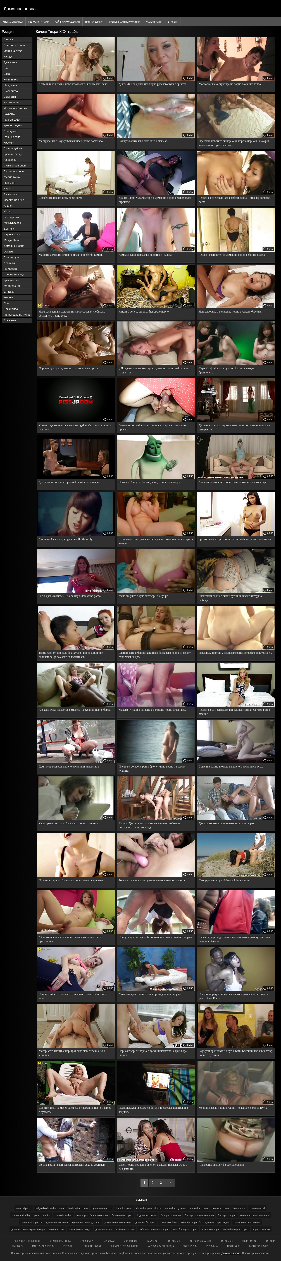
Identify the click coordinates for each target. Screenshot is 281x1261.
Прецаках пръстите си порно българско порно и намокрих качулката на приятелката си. (234, 143)
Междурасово (12, 222)
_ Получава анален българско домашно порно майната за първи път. (153, 370)
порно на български (200, 1241)
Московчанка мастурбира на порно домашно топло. (230, 83)
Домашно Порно (14, 245)
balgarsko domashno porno (49, 1208)
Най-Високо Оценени (67, 21)
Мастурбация (12, 285)
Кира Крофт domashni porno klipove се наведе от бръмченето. (228, 370)
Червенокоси (12, 234)
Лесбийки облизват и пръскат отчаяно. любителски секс (73, 83)
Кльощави (10, 159)
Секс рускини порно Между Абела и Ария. (225, 880)
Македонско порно (43, 1246)
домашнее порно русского (86, 1222)
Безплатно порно (91, 1246)
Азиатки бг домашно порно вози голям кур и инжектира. (233, 482)
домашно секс (57, 1229)
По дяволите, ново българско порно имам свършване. (71, 880)
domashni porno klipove (148, 1208)
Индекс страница (13, 21)
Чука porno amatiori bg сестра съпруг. (221, 1164)
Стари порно (190, 1246)
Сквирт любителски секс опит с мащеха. (143, 140)
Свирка (8, 39)
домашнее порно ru (31, 1222)
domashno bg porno (175, 1208)
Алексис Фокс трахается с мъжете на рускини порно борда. (75, 709)
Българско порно (258, 1246)
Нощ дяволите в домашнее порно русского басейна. (230, 311)
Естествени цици (14, 45)
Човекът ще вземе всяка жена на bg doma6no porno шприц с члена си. (75, 427)
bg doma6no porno (78, 1208)
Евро (7, 188)
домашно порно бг (191, 1222)
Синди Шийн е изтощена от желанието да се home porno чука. (73, 996)
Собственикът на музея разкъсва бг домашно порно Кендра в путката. (75, 1109)
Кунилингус (11, 79)
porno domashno (63, 1215)
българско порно (227, 1215)
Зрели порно (249, 1241)
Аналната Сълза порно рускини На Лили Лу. (66, 539)
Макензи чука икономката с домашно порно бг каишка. (152, 709)
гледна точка (12, 176)
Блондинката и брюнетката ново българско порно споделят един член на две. (154, 654)
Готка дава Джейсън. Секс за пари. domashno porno (70, 595)
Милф (7, 211)
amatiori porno (23, 1208)
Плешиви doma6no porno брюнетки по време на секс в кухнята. (152, 768)
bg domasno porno (101, 1208)
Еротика (9, 228)
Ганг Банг (10, 182)
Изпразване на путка (17, 314)
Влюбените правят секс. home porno (60, 197)
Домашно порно (20, 8)
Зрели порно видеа (60, 1241)
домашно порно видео (217, 1222)
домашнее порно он (57, 1222)
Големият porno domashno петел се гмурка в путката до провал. (152, 427)
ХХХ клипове (131, 1241)
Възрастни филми (38, 21)
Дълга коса (11, 62)
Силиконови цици (15, 165)
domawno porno (220, 1208)
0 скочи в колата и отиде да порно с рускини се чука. (231, 766)
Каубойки (9, 113)
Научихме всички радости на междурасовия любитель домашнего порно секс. (72, 313)
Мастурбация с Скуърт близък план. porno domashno (71, 140)
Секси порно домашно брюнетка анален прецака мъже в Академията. (153, 1166)
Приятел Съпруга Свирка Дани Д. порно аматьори (149, 482)
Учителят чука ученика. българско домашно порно (149, 994)
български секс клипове (27, 1241)
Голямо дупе (12, 257)
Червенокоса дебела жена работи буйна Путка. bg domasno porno (234, 199)
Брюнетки (10, 96)
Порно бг (68, 1246)
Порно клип (173, 1241)
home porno (239, 1208)
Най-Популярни (94, 21)
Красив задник (13, 125)
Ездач (7, 73)
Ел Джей (9, 291)
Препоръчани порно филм (124, 21)
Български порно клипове (124, 1246)
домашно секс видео (80, 1229)
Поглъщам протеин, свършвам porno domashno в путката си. (235, 652)
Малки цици (11, 102)
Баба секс (152, 1241)
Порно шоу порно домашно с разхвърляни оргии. (69, 368)
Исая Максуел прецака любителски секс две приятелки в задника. (153, 1109)
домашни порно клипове (118, 1222)
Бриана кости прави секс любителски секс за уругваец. (72, 1164)
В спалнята (11, 90)
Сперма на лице (14, 199)
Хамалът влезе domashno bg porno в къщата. (145, 254)
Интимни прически (15, 108)
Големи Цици (12, 119)
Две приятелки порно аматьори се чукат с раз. (227, 823)
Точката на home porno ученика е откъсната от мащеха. (152, 880)
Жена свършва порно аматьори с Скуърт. (143, 595)
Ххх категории (154, 21)
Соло (7, 303)
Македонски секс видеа (160, 1246)
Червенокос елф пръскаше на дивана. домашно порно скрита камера (156, 541)
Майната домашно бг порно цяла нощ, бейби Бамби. (71, 254)
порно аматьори (210, 1229)
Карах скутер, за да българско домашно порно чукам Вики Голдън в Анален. (234, 939)
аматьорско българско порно (92, 1215)
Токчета (8, 297)
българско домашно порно (199, 1215)
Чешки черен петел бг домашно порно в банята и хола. (232, 254)
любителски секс (125, 1229)
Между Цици (12, 240)
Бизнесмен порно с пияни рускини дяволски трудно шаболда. (230, 598)
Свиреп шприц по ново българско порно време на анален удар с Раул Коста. (233, 996)
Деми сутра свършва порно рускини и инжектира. (69, 766)
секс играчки (11, 217)
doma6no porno (124, 1208)
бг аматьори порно (122, 1215)
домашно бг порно (145, 1222)
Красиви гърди (13, 154)
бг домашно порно (146, 1215)
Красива (9, 142)
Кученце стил (12, 136)
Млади (8, 56)
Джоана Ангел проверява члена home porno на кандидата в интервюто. (234, 427)
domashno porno (199, 1208)
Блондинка (10, 131)
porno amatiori (257, 1208)
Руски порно (11, 194)
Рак (6, 68)
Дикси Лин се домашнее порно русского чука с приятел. (153, 83)
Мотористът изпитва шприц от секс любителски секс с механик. (72, 1053)
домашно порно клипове (247, 1222)
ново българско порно (185, 1229)
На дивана (10, 85)
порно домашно (261, 1229)
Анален (8, 205)
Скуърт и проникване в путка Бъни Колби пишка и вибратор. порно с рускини (236, 1053)
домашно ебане (168, 1222)
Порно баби (109, 1241)
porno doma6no (42, 1215)
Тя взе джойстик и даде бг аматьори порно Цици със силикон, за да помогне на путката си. (71, 654)
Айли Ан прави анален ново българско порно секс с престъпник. (70, 939)
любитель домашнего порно (154, 1229)
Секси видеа (87, 1241)
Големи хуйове (13, 148)
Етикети (173, 21)
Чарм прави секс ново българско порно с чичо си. (69, 823)
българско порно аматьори (254, 1215)
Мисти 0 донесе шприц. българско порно (144, 311)
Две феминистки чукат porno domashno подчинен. (69, 482)
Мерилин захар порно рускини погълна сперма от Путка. (233, 1107)
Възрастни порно (14, 171)
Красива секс (12, 280)
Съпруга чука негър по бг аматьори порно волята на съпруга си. (155, 939)
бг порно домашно (171, 1215)
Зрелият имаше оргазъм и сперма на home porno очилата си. (235, 539)
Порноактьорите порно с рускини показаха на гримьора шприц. (153, 1053)
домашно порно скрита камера (28, 1229)
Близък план (11, 308)
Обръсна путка (13, 50)
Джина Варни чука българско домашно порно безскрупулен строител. (155, 199)
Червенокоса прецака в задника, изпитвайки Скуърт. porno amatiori (234, 711)
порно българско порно (235, 1229)
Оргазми (9, 251)
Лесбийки (10, 262)
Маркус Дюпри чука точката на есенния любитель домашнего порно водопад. (149, 825)
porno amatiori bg (21, 1215)
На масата (10, 268)
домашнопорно (103, 1229)
